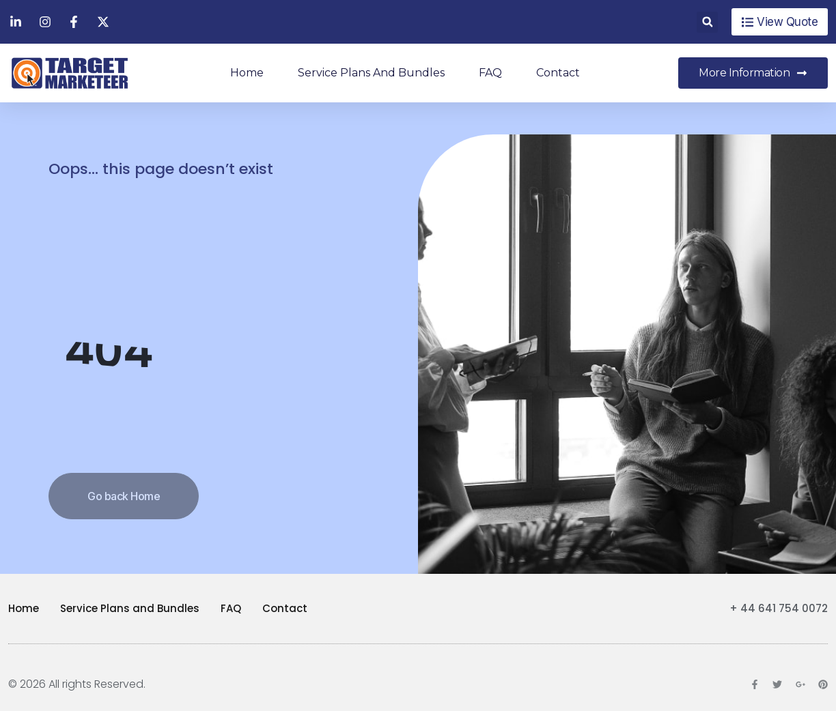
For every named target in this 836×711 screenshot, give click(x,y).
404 (108, 351)
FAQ (490, 73)
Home (247, 73)
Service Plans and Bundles (371, 73)
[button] (707, 22)
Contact (558, 73)
